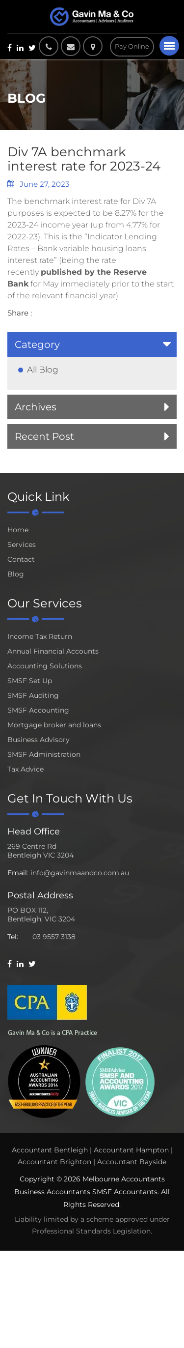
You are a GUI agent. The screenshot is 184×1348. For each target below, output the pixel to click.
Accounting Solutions (44, 665)
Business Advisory (38, 739)
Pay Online (132, 46)
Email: (17, 872)
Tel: (12, 936)
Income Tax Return (39, 636)
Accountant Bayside (131, 1161)
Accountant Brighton (54, 1161)
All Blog (42, 369)
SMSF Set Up (29, 680)
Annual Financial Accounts (53, 651)
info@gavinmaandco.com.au (79, 872)
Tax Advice (25, 769)
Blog (15, 574)
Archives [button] (35, 407)
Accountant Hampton (131, 1150)
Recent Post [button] (44, 436)
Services (21, 544)
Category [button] (37, 344)
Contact (21, 559)
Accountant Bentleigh (50, 1150)
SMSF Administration (43, 754)
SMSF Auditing (33, 695)
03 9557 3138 (54, 936)
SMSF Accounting (38, 710)
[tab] (92, 344)
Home (17, 529)
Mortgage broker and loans (54, 724)
